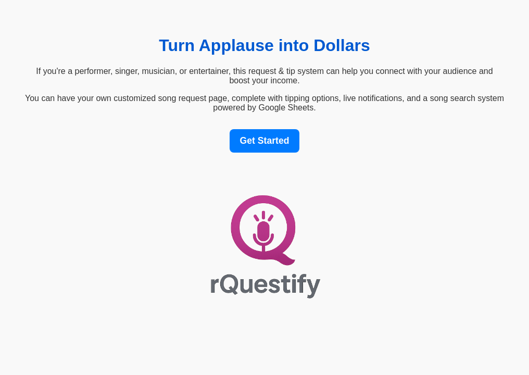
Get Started (264, 140)
